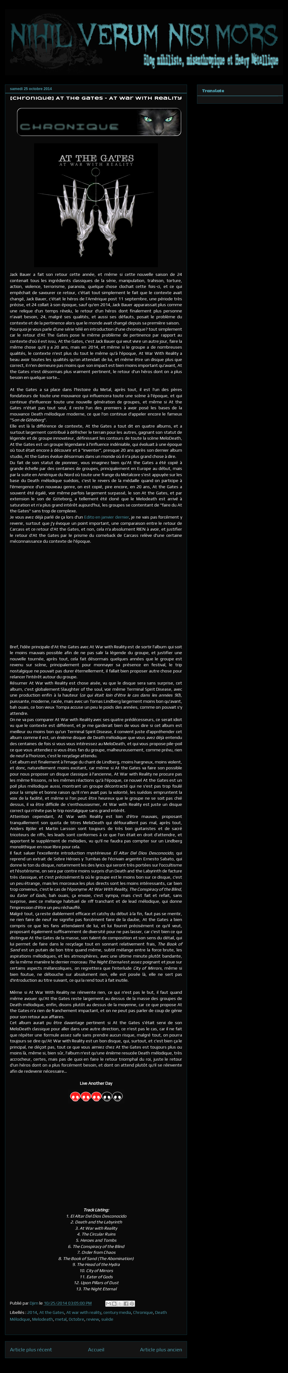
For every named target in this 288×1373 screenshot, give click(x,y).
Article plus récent (31, 1349)
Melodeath (42, 1319)
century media (117, 1312)
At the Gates (51, 1312)
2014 (32, 1312)
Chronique (143, 1312)
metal (61, 1319)
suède (107, 1319)
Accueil (96, 1349)
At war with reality (83, 1312)
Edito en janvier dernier (106, 517)
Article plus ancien (161, 1349)
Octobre (76, 1319)
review (92, 1319)
